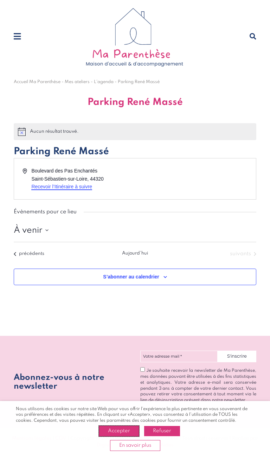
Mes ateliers (77, 82)
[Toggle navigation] (17, 36)
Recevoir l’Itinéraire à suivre (61, 186)
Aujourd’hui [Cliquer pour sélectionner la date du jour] (135, 253)
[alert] (135, 131)
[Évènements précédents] (29, 254)
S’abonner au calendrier (131, 277)
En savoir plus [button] (135, 445)
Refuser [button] (162, 430)
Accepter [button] (119, 430)
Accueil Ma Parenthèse (37, 82)
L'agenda (104, 82)
